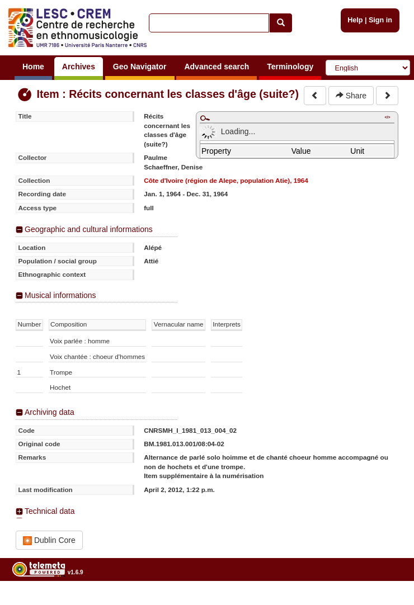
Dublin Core (49, 540)
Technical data (50, 511)
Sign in (380, 20)
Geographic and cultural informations (89, 229)
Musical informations (60, 295)
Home (33, 66)
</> (387, 117)
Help (355, 20)
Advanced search (216, 66)
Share (351, 95)
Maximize (205, 118)
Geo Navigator (140, 66)
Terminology (290, 66)
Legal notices (386, 601)
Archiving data (49, 412)
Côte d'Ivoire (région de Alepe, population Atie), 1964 (226, 180)
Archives (78, 66)
